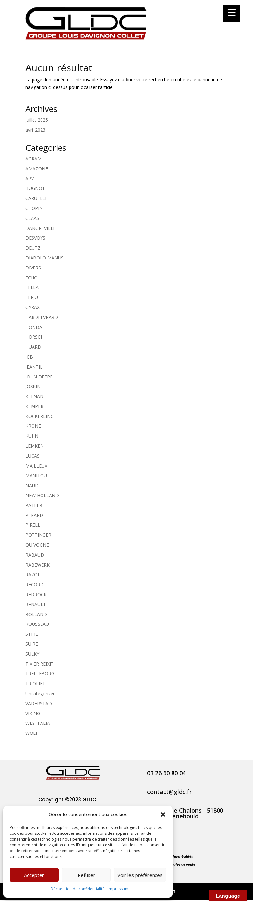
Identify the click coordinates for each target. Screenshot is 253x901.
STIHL (31, 634)
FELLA (32, 287)
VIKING (32, 713)
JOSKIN (33, 386)
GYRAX (32, 307)
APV (29, 179)
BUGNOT (35, 188)
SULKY (32, 654)
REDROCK (36, 594)
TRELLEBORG (39, 673)
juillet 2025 (36, 120)
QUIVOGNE (37, 545)
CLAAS (32, 218)
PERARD (34, 515)
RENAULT (35, 604)
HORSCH (34, 337)
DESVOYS (35, 238)
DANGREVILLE (40, 228)
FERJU (31, 297)
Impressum (118, 889)
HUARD (33, 347)
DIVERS (33, 268)
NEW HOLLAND (42, 495)
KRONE (33, 426)
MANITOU (36, 475)
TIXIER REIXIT (39, 664)
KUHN (31, 436)
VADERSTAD (38, 703)
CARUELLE (36, 198)
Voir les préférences (140, 875)
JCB (29, 357)
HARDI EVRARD (41, 317)
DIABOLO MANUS (44, 258)
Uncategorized (40, 693)
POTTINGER (38, 535)
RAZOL (32, 574)
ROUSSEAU (37, 624)
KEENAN (34, 396)
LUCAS (32, 456)
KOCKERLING (39, 416)
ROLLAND (36, 614)
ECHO (31, 278)
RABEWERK (37, 565)
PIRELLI (33, 525)
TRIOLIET (35, 683)
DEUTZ (33, 248)
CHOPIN (34, 208)
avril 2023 (35, 130)
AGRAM (33, 159)
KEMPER (34, 406)
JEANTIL (33, 367)
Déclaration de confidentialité (78, 889)
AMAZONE (36, 169)
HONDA (33, 327)
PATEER (33, 505)
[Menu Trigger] (231, 13)
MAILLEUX (36, 466)
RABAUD (34, 555)
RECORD (34, 584)
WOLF (31, 733)
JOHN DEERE (38, 377)
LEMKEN (34, 446)
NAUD (32, 485)
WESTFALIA (37, 723)
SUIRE (31, 644)
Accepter (34, 875)
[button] (163, 814)
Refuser (86, 875)
